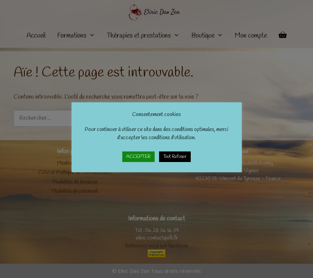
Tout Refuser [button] (175, 157)
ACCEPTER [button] (138, 157)
